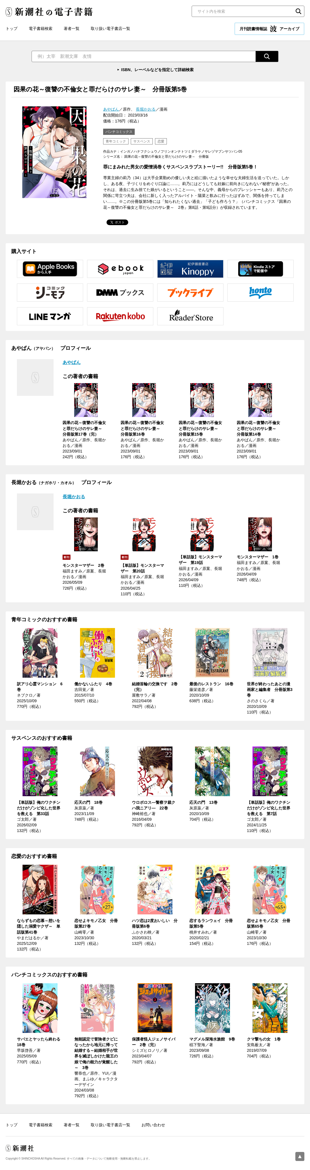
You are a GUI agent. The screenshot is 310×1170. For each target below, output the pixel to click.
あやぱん (111, 109)
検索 (298, 11)
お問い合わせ (153, 1125)
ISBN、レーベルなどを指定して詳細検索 (157, 69)
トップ (11, 28)
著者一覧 (71, 28)
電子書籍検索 (40, 28)
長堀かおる (146, 109)
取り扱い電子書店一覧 (110, 28)
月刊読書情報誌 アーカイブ (269, 28)
